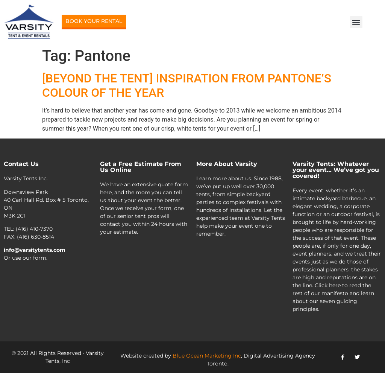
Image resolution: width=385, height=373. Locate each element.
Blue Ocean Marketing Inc (207, 355)
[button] (356, 22)
